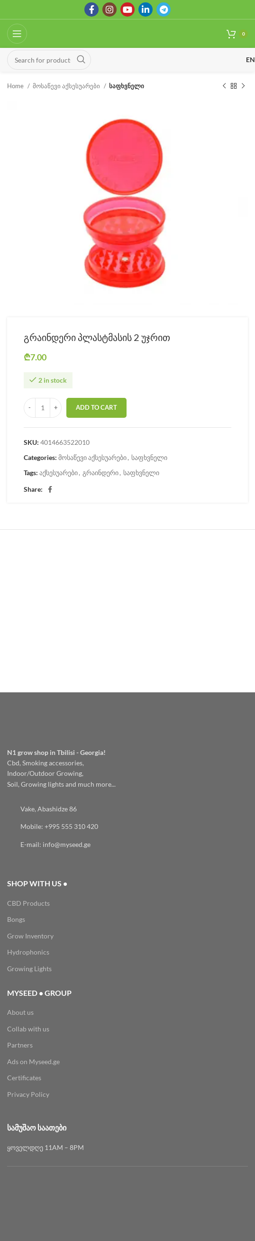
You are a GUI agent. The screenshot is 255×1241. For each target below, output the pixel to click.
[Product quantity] (43, 408)
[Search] (49, 60)
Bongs (16, 919)
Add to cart (96, 407)
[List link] (127, 809)
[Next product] (243, 86)
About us (20, 1012)
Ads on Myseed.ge (33, 1061)
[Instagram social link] (109, 9)
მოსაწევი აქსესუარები (67, 86)
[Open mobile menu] (17, 33)
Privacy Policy (28, 1094)
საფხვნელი (126, 86)
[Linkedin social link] (145, 9)
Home (16, 86)
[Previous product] (224, 86)
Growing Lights (29, 969)
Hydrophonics (28, 952)
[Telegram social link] (163, 9)
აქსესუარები (58, 473)
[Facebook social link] (91, 9)
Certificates (24, 1078)
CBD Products (28, 903)
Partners (20, 1045)
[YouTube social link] (127, 9)
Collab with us (28, 1029)
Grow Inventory (30, 936)
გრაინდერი (100, 473)
